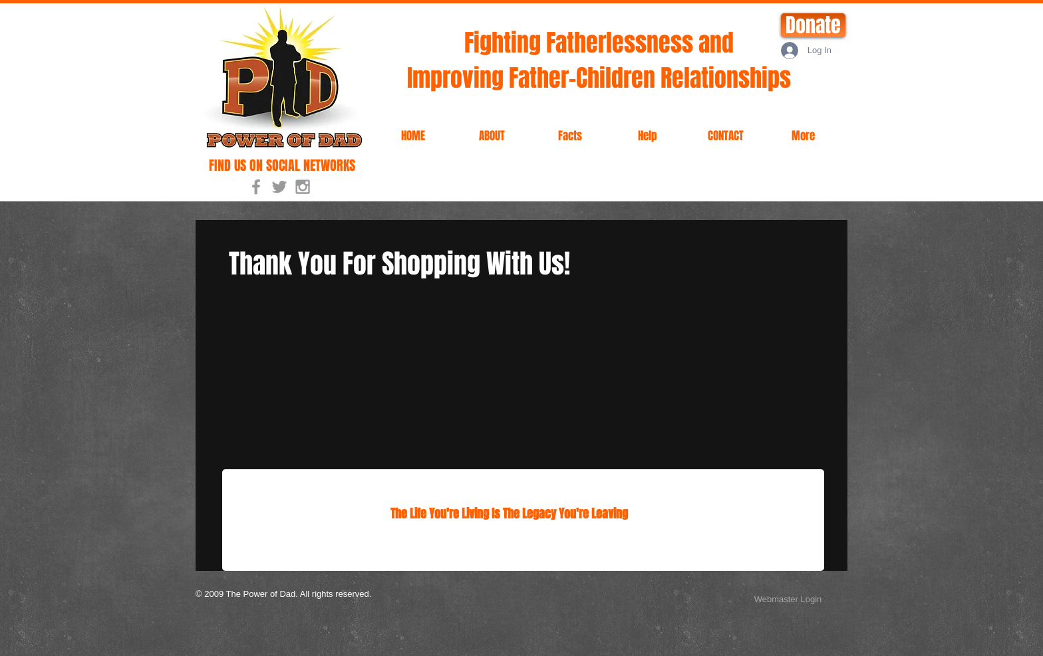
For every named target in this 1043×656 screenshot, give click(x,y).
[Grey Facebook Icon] (256, 187)
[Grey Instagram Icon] (303, 187)
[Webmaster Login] (787, 599)
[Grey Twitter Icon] (279, 187)
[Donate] (813, 25)
